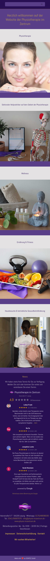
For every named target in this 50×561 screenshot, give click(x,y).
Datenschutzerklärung (26, 533)
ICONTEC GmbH (30, 558)
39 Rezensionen (35, 400)
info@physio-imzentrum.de (34, 518)
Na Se (28, 428)
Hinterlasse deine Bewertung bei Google (25, 493)
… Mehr (35, 423)
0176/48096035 (42, 515)
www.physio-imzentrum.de (25, 521)
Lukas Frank (28, 405)
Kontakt (41, 533)
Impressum (10, 533)
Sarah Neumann (27, 468)
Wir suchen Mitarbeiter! (25, 539)
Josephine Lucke (28, 447)
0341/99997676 (15, 518)
